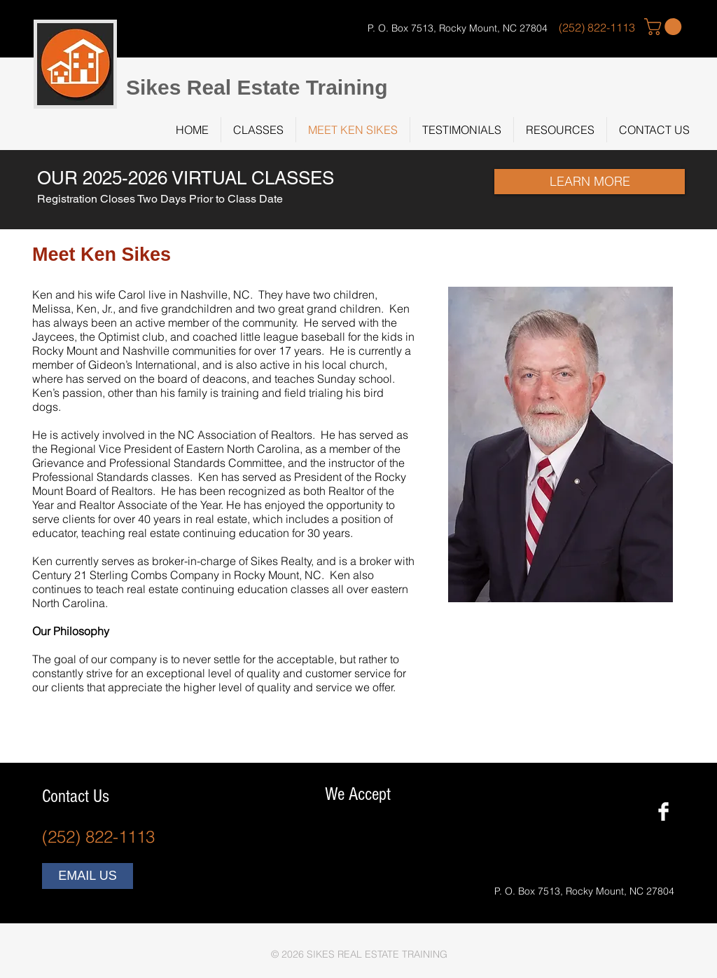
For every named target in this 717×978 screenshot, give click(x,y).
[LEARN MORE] (589, 181)
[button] (664, 26)
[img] (336, 838)
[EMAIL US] (87, 876)
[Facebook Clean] (663, 811)
